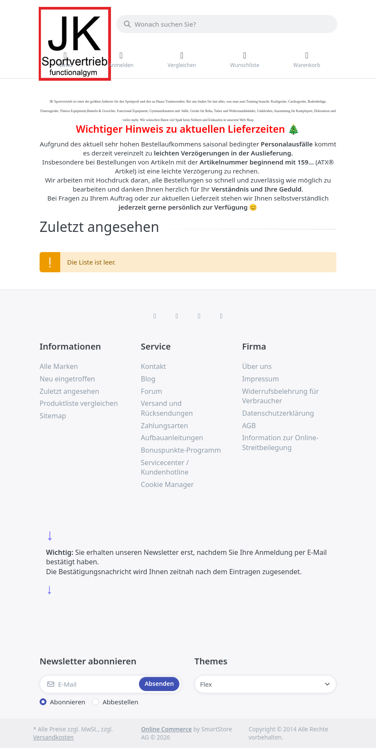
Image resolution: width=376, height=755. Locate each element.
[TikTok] (199, 315)
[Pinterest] (221, 315)
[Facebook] (154, 315)
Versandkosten (53, 737)
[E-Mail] (88, 684)
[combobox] (226, 24)
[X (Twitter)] (176, 315)
